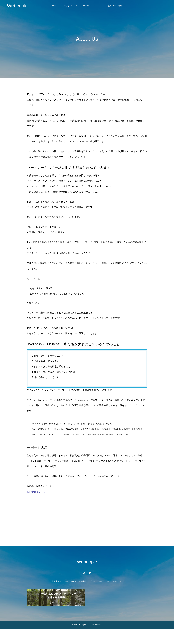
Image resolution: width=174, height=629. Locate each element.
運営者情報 (57, 581)
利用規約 (83, 581)
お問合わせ (117, 581)
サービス (87, 6)
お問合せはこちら (36, 491)
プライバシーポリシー (100, 581)
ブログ (100, 6)
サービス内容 (70, 581)
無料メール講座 (115, 6)
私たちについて (70, 6)
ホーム (55, 6)
